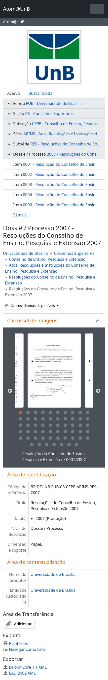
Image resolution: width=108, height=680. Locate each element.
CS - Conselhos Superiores (49, 113)
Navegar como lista (24, 649)
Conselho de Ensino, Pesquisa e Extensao (47, 259)
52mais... (21, 215)
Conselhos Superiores (74, 253)
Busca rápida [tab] (40, 93)
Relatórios (15, 643)
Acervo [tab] (13, 93)
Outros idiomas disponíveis (30, 305)
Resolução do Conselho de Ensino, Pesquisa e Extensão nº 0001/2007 (54, 456)
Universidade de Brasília (25, 253)
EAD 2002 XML (19, 673)
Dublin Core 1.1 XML (25, 667)
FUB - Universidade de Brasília (54, 103)
